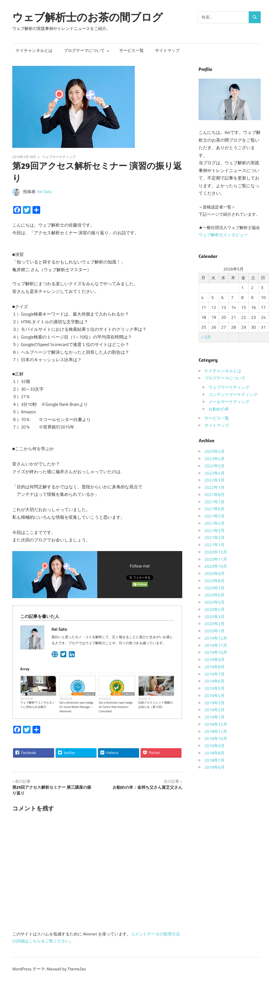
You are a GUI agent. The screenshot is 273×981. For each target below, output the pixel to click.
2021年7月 (214, 502)
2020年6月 (214, 595)
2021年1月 (214, 545)
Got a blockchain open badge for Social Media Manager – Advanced (76, 706)
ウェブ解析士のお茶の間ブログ (87, 17)
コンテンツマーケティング (233, 394)
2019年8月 (214, 667)
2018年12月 (215, 724)
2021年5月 (214, 516)
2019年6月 (214, 681)
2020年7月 (214, 588)
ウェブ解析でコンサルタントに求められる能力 (37, 704)
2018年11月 (215, 731)
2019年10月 (215, 652)
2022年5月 (214, 466)
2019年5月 (214, 688)
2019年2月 (214, 710)
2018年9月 (214, 746)
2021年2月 (214, 537)
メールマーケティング (228, 402)
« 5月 (206, 337)
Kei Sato (44, 191)
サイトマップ (167, 50)
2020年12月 (215, 552)
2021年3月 (214, 530)
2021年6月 (214, 509)
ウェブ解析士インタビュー (223, 235)
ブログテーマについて (87, 50)
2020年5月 (214, 602)
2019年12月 (215, 638)
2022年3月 (214, 480)
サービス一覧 (131, 50)
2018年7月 (214, 760)
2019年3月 (214, 703)
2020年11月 (215, 559)
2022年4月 (214, 473)
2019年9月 (214, 659)
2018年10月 (215, 738)
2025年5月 (214, 451)
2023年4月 (214, 459)
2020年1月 (214, 631)
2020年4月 (214, 609)
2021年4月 (214, 523)
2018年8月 (214, 753)
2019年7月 (214, 674)
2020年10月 (215, 566)
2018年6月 (214, 767)
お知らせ (89, 694)
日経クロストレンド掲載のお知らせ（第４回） (155, 704)
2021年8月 (214, 494)
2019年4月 (214, 695)
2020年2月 (214, 624)
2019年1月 (214, 717)
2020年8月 (214, 581)
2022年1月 (214, 487)
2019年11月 (215, 645)
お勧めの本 (218, 409)
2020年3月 (214, 617)
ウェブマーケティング (59, 156)
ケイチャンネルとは (34, 50)
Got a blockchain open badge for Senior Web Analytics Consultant (116, 706)
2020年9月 (214, 573)
